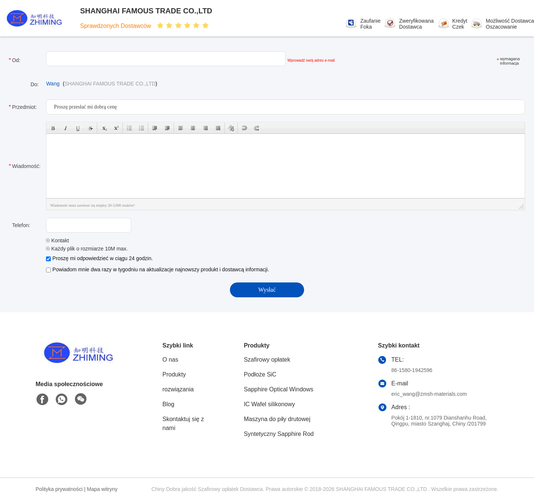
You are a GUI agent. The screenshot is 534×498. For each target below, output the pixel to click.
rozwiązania (178, 389)
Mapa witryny (102, 489)
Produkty (174, 374)
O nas (170, 359)
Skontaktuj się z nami (183, 423)
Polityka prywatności (59, 489)
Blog (168, 404)
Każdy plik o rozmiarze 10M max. (87, 249)
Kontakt (57, 240)
